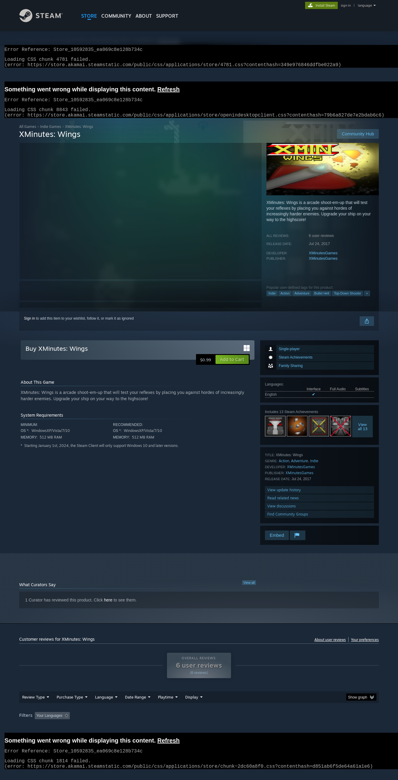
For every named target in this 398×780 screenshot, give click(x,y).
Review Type (33, 704)
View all (249, 590)
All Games (27, 133)
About (143, 16)
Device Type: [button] (326, 723)
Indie (272, 300)
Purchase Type (70, 704)
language (365, 5)
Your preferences (365, 647)
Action (285, 300)
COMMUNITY (116, 16)
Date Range (135, 704)
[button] (232, 366)
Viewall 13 (362, 433)
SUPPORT (167, 16)
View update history (284, 497)
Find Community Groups (287, 521)
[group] (199, 723)
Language (104, 704)
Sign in (29, 326)
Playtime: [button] (156, 723)
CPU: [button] (280, 723)
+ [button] (367, 300)
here (108, 607)
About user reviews (330, 647)
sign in (346, 5)
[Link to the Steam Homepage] (45, 20)
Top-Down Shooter (347, 300)
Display (191, 704)
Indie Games (50, 133)
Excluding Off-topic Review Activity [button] (110, 723)
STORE (89, 16)
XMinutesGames (323, 260)
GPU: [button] (300, 723)
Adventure (301, 300)
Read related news (283, 505)
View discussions (281, 513)
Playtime (165, 704)
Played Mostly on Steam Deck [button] (199, 723)
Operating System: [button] (249, 723)
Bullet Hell (321, 300)
